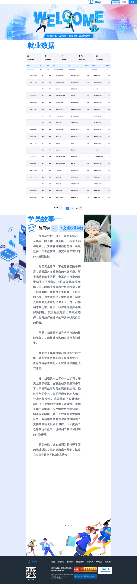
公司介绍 (49, 3)
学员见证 (94, 3)
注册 (124, 3)
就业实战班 (71, 3)
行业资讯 (106, 3)
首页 (37, 3)
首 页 (53, 565)
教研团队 (60, 3)
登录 (132, 3)
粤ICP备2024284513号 (57, 573)
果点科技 (59, 580)
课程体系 (83, 3)
